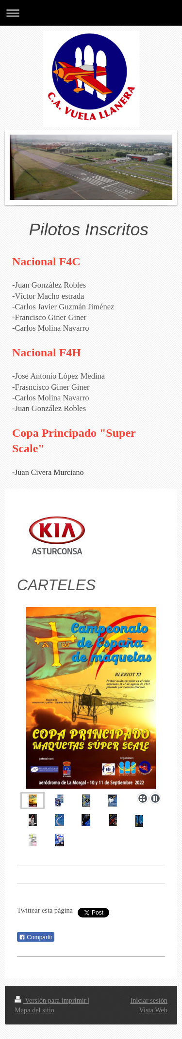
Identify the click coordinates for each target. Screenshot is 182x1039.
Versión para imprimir (51, 1000)
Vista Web (153, 1010)
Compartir (35, 937)
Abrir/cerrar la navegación (91, 12)
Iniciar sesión (148, 1000)
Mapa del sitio (34, 1010)
